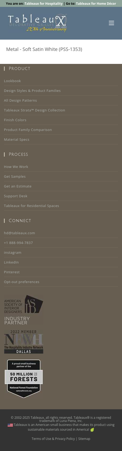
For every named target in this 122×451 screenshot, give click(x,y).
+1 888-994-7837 (18, 242)
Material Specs (17, 139)
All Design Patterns (20, 100)
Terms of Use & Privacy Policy (53, 438)
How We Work (16, 166)
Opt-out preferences (22, 281)
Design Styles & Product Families (32, 90)
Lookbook (12, 80)
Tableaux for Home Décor (96, 3)
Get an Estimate (18, 186)
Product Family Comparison (28, 129)
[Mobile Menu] (111, 23)
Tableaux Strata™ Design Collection (34, 110)
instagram (12, 252)
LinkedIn (11, 262)
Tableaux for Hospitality (43, 3)
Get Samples (15, 176)
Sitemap (84, 438)
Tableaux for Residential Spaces (31, 205)
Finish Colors (15, 120)
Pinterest (12, 272)
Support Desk (15, 196)
